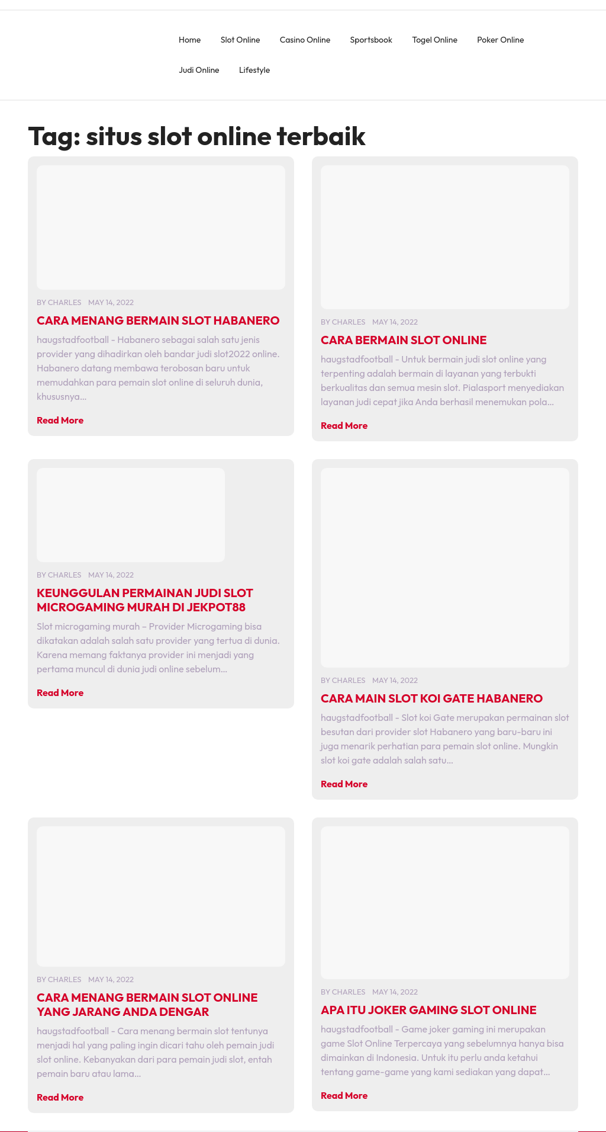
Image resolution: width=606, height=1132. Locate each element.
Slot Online (240, 39)
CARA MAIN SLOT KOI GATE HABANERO (432, 698)
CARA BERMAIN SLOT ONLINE (404, 339)
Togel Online (434, 39)
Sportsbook (371, 39)
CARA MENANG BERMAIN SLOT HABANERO (158, 320)
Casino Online (305, 39)
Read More (60, 420)
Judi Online (199, 70)
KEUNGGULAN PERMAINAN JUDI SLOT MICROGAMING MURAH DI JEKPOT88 (145, 599)
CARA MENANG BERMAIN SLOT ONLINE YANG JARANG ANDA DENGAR (147, 1004)
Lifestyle (254, 70)
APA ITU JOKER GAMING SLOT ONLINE (429, 1009)
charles (65, 302)
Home (190, 39)
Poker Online (500, 39)
